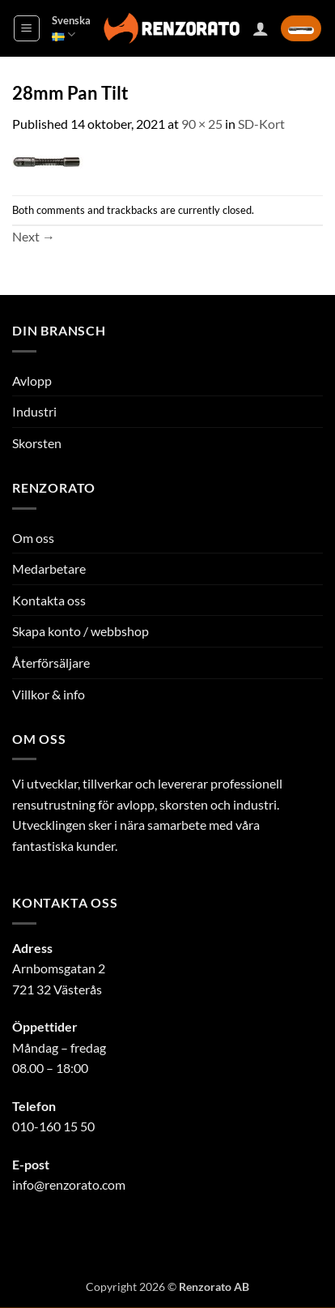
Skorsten (36, 443)
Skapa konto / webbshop (80, 631)
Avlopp (32, 380)
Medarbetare (49, 568)
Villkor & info (48, 694)
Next (33, 236)
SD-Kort (261, 123)
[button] (27, 28)
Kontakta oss (49, 600)
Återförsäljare (51, 662)
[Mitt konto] (260, 28)
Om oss (33, 537)
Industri (34, 411)
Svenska (71, 28)
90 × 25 (202, 123)
